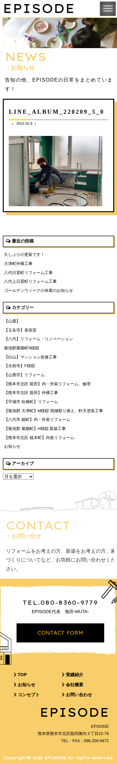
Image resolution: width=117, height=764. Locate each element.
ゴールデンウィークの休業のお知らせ (38, 290)
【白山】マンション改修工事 (30, 357)
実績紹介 (72, 674)
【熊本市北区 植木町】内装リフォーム (39, 437)
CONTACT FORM (60, 633)
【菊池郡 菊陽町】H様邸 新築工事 (35, 428)
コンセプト (27, 694)
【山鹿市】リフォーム (24, 374)
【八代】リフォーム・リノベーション (38, 339)
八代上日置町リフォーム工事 (30, 281)
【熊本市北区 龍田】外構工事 (31, 392)
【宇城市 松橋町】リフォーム (31, 401)
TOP (20, 674)
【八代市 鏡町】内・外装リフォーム (37, 419)
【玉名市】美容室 (20, 330)
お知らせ (12, 446)
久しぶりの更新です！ (24, 254)
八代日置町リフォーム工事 (28, 272)
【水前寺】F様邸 (19, 365)
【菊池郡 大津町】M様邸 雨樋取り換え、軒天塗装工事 (53, 410)
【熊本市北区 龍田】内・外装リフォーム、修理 (47, 384)
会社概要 (72, 684)
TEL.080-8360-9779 (60, 602)
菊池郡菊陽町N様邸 (21, 348)
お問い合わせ (77, 694)
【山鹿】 (12, 321)
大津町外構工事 (18, 263)
